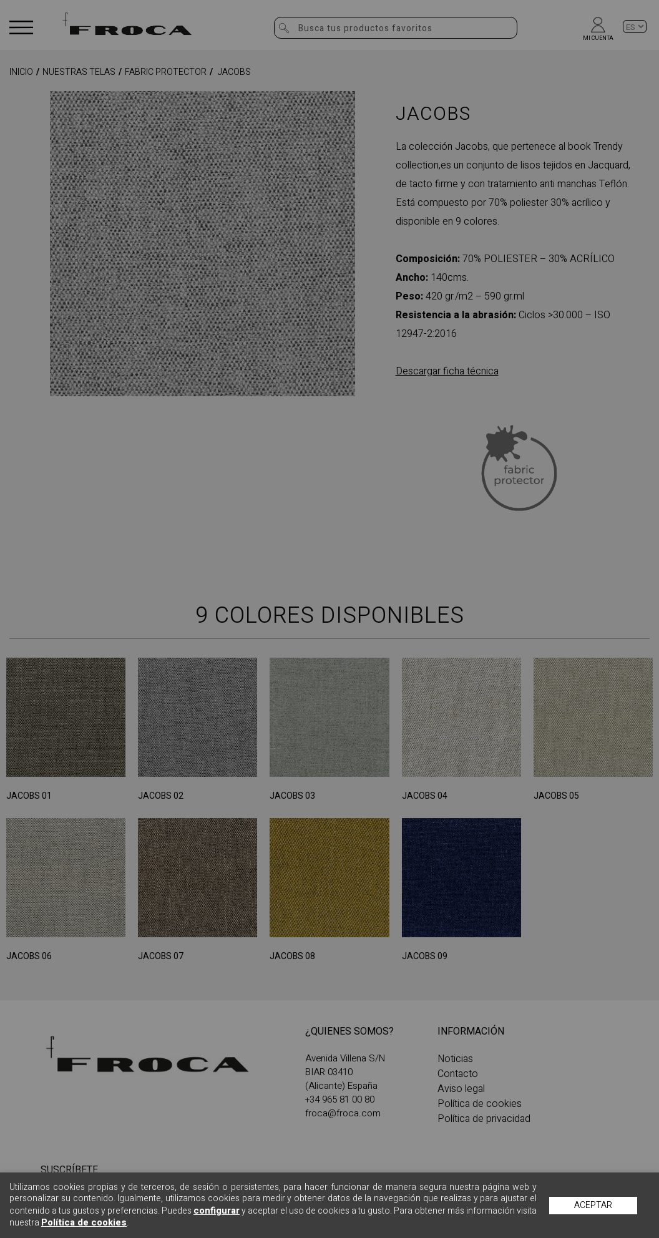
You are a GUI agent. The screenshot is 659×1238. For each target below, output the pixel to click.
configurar (216, 1210)
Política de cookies (84, 1222)
